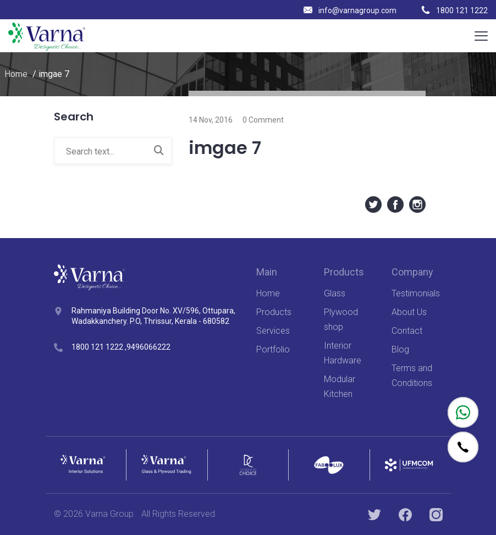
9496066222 (148, 347)
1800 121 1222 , (98, 347)
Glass (334, 293)
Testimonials (416, 293)
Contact (407, 331)
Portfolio (273, 349)
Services (273, 331)
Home (15, 74)
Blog (400, 349)
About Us (409, 312)
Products (273, 312)
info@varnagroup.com (350, 10)
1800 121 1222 (454, 10)
